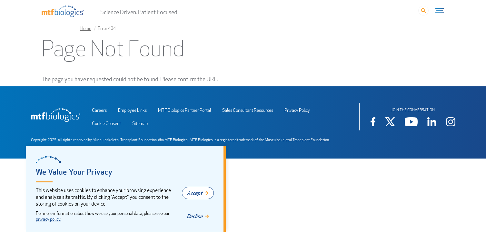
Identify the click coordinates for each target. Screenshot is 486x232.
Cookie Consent (106, 123)
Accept (194, 193)
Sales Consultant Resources (247, 110)
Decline (195, 216)
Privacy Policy (297, 110)
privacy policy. (48, 219)
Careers (99, 110)
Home (85, 28)
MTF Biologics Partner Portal (184, 110)
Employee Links (132, 110)
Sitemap (140, 123)
